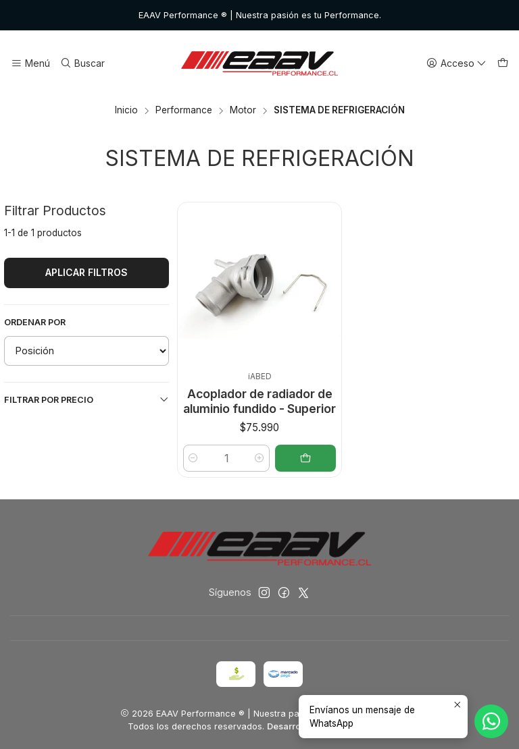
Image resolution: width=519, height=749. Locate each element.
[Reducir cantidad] (193, 458)
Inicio (126, 110)
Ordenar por (35, 322)
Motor (243, 110)
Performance (183, 110)
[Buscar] (82, 64)
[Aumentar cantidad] (259, 458)
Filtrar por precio (86, 399)
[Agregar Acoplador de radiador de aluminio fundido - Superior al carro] (305, 458)
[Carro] (503, 64)
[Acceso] (456, 64)
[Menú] (30, 64)
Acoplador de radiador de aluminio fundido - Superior (259, 401)
